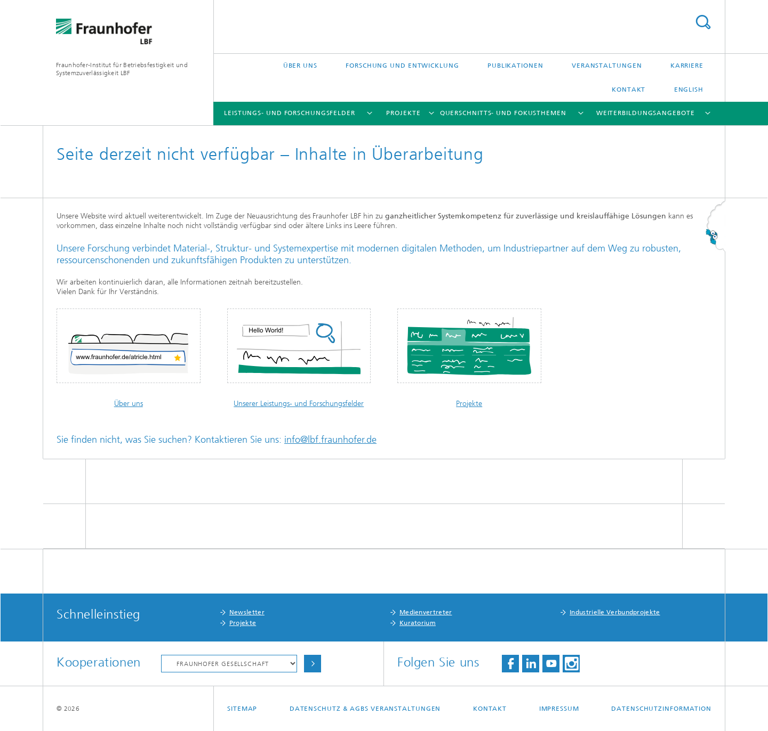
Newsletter (247, 612)
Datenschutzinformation (661, 708)
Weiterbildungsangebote (645, 113)
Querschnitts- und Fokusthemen (503, 113)
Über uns (300, 65)
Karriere (686, 65)
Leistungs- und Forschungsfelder (289, 113)
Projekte (403, 113)
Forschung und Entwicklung (402, 65)
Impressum (559, 708)
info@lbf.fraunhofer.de (330, 439)
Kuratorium (417, 623)
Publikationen (515, 65)
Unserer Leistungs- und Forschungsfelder (299, 403)
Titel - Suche (702, 22)
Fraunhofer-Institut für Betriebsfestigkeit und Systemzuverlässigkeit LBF (122, 69)
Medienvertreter (425, 612)
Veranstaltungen (607, 65)
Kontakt (628, 89)
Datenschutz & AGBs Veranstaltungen (365, 708)
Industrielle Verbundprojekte (615, 612)
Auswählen (312, 663)
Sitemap (242, 708)
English (688, 89)
